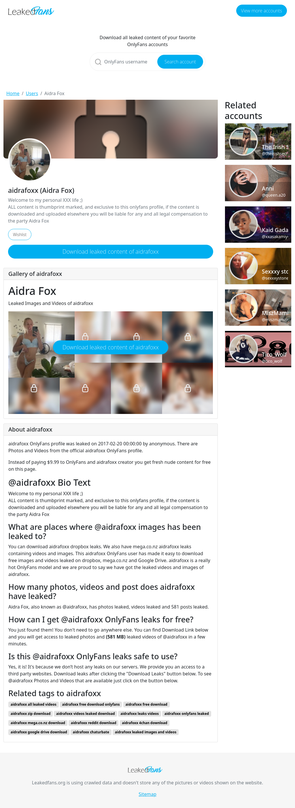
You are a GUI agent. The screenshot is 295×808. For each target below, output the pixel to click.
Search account (180, 62)
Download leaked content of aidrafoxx (111, 251)
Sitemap (147, 794)
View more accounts (261, 10)
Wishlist (20, 234)
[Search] (148, 61)
